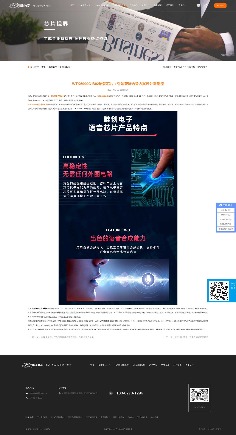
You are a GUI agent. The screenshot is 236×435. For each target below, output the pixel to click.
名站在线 (154, 417)
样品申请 (220, 5)
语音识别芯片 (118, 417)
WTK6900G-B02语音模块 (38, 308)
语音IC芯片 (178, 67)
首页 (72, 5)
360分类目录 (142, 417)
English (130, 417)
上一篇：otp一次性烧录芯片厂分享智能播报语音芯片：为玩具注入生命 (61, 337)
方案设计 (146, 5)
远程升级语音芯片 (75, 417)
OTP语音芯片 (84, 5)
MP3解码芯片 (91, 417)
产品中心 (133, 5)
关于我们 (170, 5)
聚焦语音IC (65, 67)
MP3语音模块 (190, 67)
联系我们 (182, 5)
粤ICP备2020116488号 (41, 429)
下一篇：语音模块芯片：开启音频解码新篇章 (187, 337)
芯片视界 (158, 5)
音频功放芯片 (202, 67)
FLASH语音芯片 (102, 5)
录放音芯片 (105, 417)
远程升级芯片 (119, 5)
